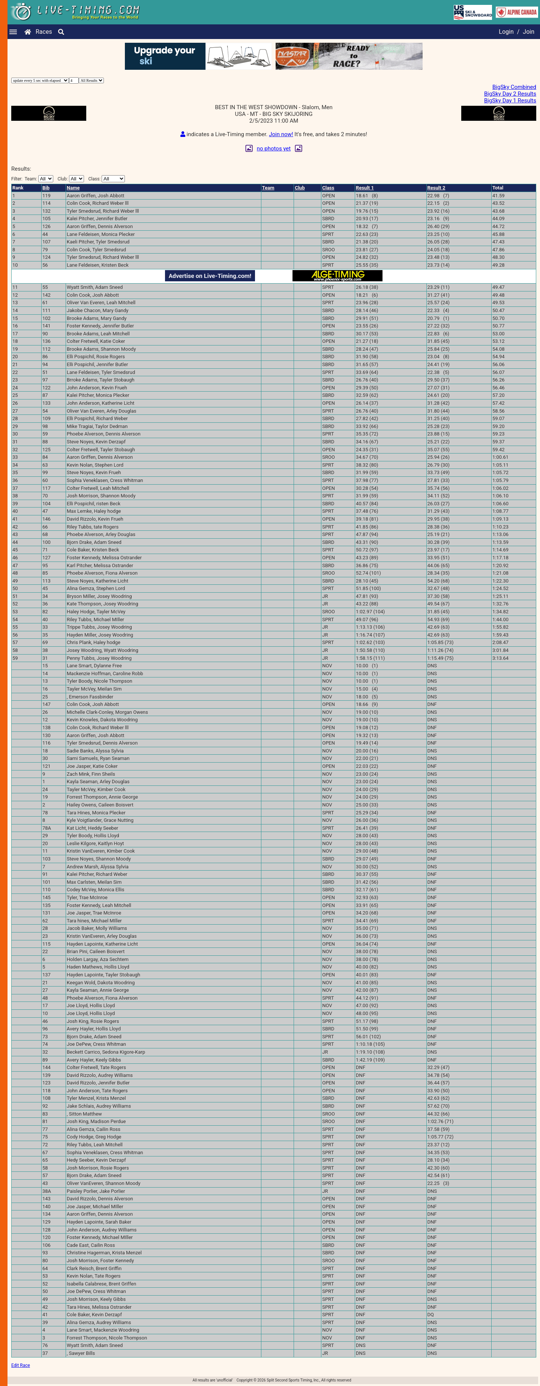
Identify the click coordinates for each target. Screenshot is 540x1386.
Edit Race (20, 1365)
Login (506, 31)
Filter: (32, 178)
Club (300, 188)
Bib (46, 188)
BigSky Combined (514, 87)
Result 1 (365, 188)
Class (328, 188)
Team (268, 188)
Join (528, 31)
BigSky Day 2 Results (510, 93)
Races (44, 31)
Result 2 (437, 188)
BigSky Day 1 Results (510, 100)
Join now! (281, 134)
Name (73, 188)
